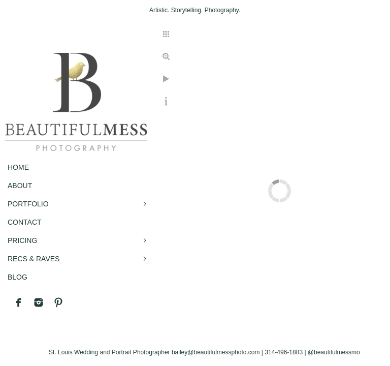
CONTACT (25, 222)
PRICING (22, 240)
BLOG (17, 277)
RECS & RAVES (33, 259)
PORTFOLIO (28, 204)
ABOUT (20, 185)
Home (18, 167)
